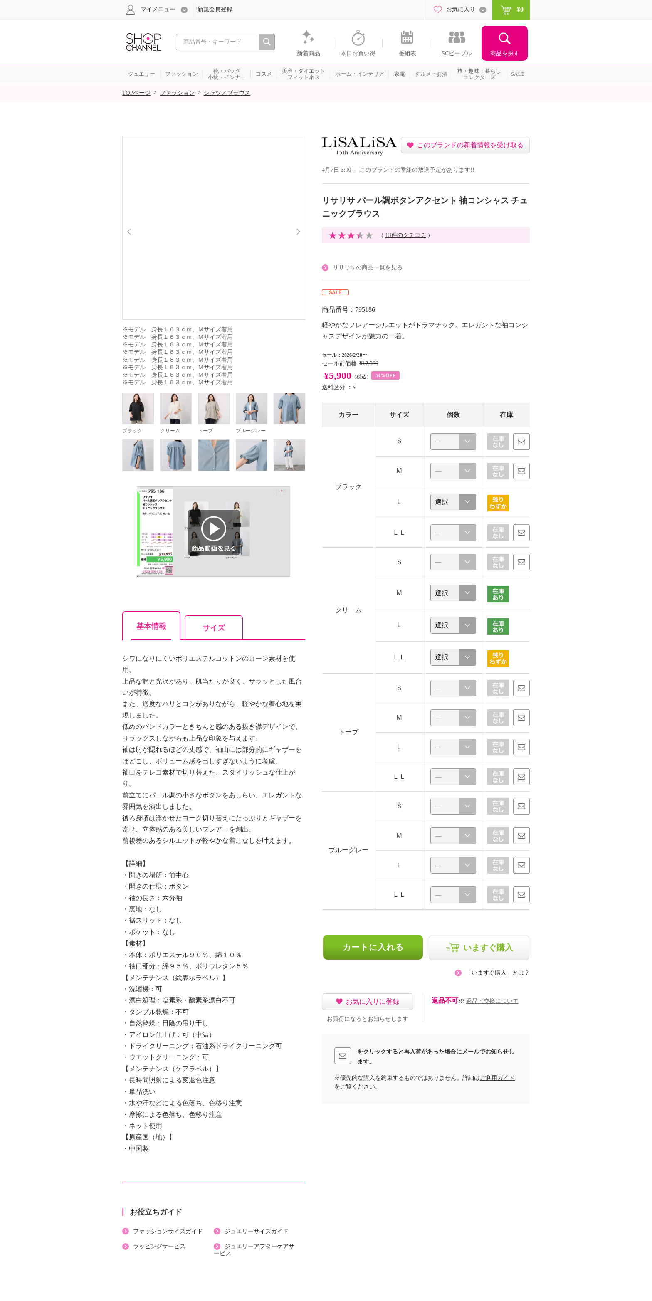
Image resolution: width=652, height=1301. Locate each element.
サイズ (214, 628)
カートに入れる (373, 947)
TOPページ (136, 93)
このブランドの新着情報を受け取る (470, 144)
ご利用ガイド (497, 1078)
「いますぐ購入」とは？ (498, 973)
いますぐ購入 (488, 947)
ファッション (177, 93)
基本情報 (151, 626)
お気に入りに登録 (372, 1001)
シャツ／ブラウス (227, 93)
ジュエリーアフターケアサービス (254, 1250)
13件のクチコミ (405, 235)
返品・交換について (492, 1001)
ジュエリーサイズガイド (257, 1231)
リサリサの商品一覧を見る (368, 267)
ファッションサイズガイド (168, 1231)
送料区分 (333, 387)
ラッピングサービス (159, 1246)
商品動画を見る (214, 532)
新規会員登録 (215, 9)
